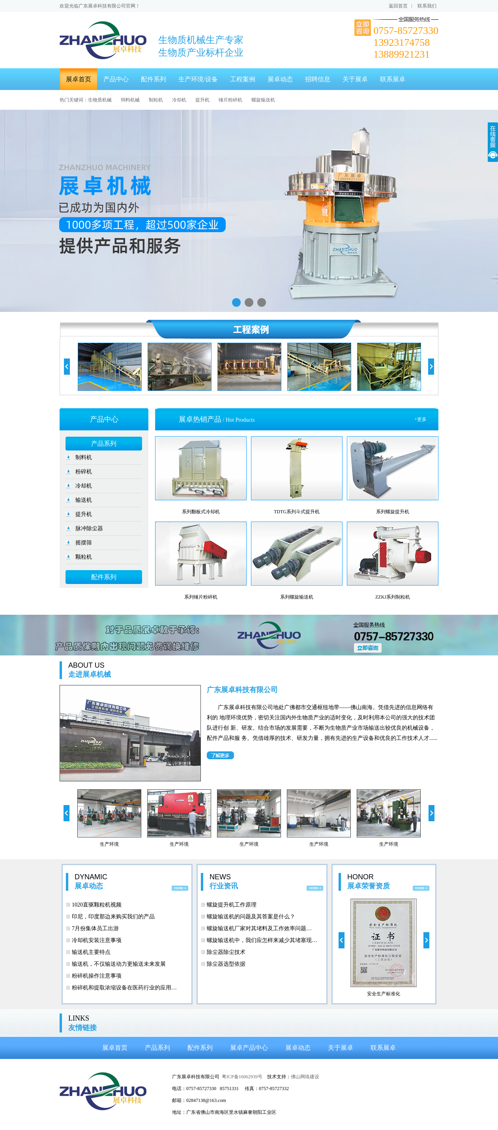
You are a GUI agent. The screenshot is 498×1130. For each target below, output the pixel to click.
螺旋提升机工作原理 (231, 905)
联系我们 (426, 6)
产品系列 (103, 443)
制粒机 (156, 100)
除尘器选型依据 (226, 964)
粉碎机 (83, 472)
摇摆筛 (83, 543)
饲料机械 (130, 100)
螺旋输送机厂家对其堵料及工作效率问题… (259, 928)
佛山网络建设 (305, 1076)
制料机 (83, 457)
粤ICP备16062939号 (242, 1076)
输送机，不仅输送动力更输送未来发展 (119, 964)
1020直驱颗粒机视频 (97, 905)
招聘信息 (317, 79)
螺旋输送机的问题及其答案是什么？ (251, 917)
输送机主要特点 (91, 952)
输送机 (83, 500)
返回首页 (398, 6)
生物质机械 (100, 100)
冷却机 (179, 100)
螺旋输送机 (263, 100)
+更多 (420, 419)
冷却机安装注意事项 (97, 940)
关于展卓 (355, 79)
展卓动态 (280, 79)
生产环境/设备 (198, 79)
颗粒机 (83, 557)
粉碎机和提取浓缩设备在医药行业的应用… (124, 988)
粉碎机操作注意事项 (97, 976)
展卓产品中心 (249, 1047)
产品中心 (116, 79)
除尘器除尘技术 (226, 952)
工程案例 (242, 79)
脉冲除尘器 (89, 528)
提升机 (202, 100)
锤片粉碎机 (230, 100)
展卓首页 (78, 79)
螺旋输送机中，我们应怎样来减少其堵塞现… (262, 940)
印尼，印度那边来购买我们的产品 (113, 917)
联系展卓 (392, 79)
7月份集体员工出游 (95, 928)
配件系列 (153, 79)
